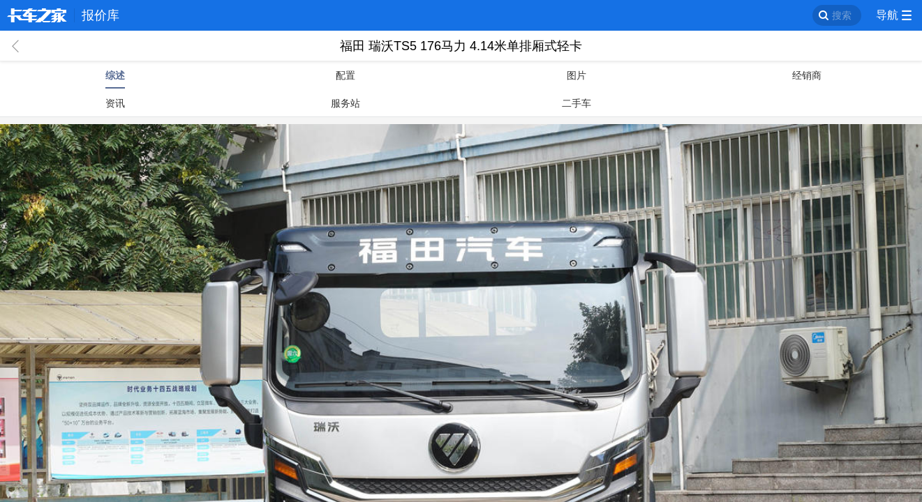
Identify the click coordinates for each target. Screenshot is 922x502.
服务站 (345, 103)
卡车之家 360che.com (37, 15)
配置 (345, 75)
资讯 (115, 103)
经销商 (806, 75)
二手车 (576, 103)
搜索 (842, 15)
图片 (576, 75)
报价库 (100, 15)
